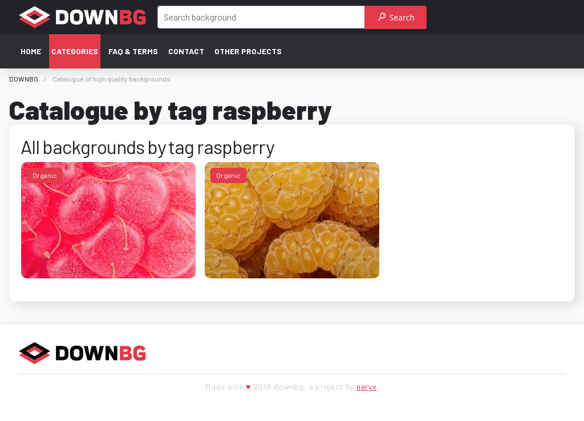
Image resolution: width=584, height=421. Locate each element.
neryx (366, 386)
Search (396, 17)
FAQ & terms (133, 51)
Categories (74, 51)
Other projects (248, 51)
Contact (186, 51)
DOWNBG (23, 79)
